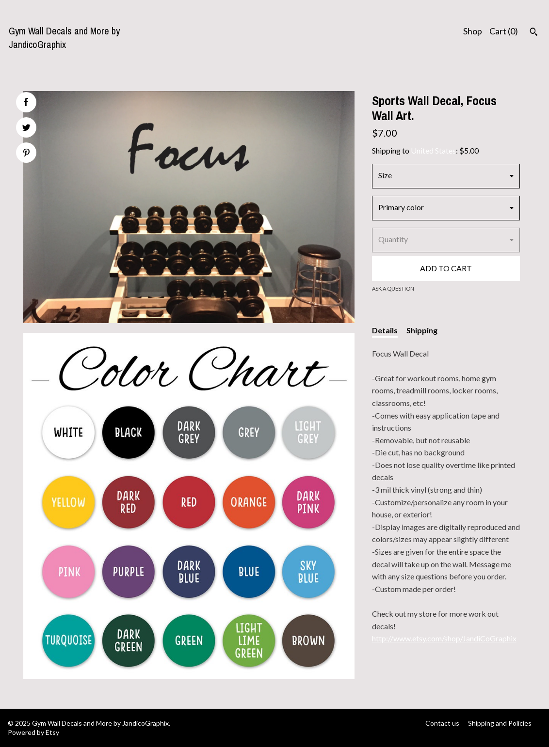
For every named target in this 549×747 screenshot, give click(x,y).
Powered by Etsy (33, 732)
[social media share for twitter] (26, 129)
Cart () (503, 31)
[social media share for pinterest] (26, 154)
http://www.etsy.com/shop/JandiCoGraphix (444, 638)
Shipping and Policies (500, 723)
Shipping (421, 330)
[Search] (533, 33)
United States (433, 150)
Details (385, 330)
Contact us (442, 723)
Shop (472, 31)
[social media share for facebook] (26, 102)
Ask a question (393, 288)
